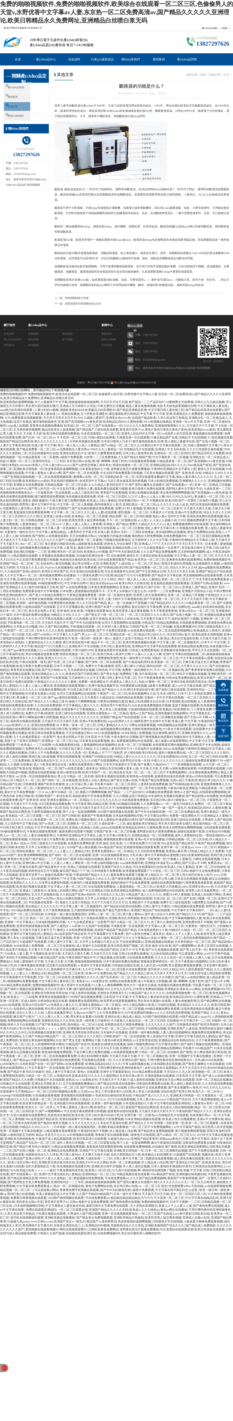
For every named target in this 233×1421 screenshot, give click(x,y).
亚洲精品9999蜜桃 (97, 1225)
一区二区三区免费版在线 (182, 811)
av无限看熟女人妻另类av (73, 449)
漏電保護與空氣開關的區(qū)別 (83, 303)
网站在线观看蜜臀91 (73, 1229)
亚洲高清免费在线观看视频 (205, 516)
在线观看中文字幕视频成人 (79, 709)
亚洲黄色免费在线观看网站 (184, 559)
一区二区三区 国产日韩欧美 (61, 815)
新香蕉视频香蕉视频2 (45, 1087)
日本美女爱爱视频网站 (103, 587)
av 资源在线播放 (68, 413)
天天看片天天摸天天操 (43, 949)
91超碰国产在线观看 (32, 941)
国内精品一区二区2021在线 (85, 1024)
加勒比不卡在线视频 (192, 437)
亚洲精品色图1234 (124, 547)
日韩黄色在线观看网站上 (209, 1166)
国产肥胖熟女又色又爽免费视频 (28, 1182)
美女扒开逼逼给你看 (184, 638)
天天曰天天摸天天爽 (58, 989)
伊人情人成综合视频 (13, 756)
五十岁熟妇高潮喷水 (201, 693)
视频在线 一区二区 (45, 768)
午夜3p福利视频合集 (104, 863)
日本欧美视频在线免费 (85, 441)
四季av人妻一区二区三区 (104, 914)
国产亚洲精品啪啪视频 (19, 476)
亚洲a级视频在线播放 (159, 941)
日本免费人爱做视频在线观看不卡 (83, 591)
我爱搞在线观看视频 (41, 772)
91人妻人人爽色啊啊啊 (107, 985)
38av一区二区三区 (31, 543)
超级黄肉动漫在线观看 (80, 630)
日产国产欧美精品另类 (51, 1024)
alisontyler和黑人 (30, 465)
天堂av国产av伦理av (38, 634)
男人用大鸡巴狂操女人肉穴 (194, 874)
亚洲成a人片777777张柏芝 (105, 752)
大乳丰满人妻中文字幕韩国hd (149, 855)
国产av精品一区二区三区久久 (120, 445)
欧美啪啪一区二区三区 (207, 1071)
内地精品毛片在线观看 (139, 449)
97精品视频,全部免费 (111, 957)
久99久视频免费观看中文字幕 (197, 520)
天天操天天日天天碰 (103, 953)
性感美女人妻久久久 (123, 681)
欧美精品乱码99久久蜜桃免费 (122, 421)
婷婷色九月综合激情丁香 (120, 543)
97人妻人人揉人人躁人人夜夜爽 (81, 524)
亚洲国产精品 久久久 (205, 1012)
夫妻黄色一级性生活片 (19, 532)
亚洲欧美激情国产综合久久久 (164, 1225)
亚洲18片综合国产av (35, 1004)
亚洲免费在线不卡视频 (197, 922)
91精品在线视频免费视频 (68, 1146)
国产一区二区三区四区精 (26, 914)
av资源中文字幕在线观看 (94, 965)
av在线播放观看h (56, 536)
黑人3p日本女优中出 (13, 488)
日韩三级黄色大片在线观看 (48, 843)
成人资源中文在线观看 (91, 945)
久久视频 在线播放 (19, 764)
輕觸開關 (33, 333)
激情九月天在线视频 (211, 469)
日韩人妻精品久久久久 (112, 725)
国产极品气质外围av (115, 910)
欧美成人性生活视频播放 (38, 1048)
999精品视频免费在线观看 (162, 1008)
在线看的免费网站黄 (52, 689)
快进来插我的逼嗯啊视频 (16, 402)
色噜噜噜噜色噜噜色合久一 (18, 492)
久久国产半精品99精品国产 (40, 1036)
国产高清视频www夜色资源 (83, 421)
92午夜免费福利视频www (142, 1012)
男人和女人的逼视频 (113, 709)
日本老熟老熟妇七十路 (94, 469)
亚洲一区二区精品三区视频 (212, 484)
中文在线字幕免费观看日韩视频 (121, 472)
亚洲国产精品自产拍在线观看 (119, 717)
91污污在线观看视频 (121, 1099)
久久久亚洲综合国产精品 (129, 1060)
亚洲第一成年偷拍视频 (31, 602)
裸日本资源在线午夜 (76, 642)
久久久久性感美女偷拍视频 (205, 449)
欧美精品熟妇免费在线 (193, 646)
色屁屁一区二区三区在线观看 (49, 1099)
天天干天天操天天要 (194, 599)
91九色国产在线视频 (95, 926)
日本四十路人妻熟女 (115, 626)
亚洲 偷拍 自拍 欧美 (70, 610)
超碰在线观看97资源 (190, 831)
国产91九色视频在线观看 (162, 949)
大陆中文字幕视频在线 (127, 599)
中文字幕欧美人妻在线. (212, 406)
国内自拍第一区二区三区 (162, 666)
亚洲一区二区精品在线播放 (214, 1079)
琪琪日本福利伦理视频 (176, 563)
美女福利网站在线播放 (171, 532)
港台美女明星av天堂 (85, 563)
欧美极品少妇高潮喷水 (100, 409)
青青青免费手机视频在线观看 (79, 1190)
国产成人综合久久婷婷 (160, 914)
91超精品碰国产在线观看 (38, 606)
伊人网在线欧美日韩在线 (140, 752)
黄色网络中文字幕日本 (66, 969)
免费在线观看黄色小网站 (85, 764)
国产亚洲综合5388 (182, 1162)
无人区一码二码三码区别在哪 (208, 756)
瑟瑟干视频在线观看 (185, 705)
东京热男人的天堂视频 (217, 1127)
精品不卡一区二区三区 (106, 642)
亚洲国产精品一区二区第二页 (19, 563)
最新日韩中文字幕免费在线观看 (107, 1205)
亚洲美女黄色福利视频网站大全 (40, 1040)
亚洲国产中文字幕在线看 (95, 1150)
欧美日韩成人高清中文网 (113, 654)
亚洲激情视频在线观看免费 (141, 847)
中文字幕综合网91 (76, 583)
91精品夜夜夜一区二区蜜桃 (40, 457)
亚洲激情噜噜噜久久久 (170, 425)
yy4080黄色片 (9, 1063)
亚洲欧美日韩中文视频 (106, 1166)
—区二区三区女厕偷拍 (60, 945)
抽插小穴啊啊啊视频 (82, 701)
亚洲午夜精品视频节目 (103, 685)
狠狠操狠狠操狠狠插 (88, 961)
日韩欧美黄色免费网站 (103, 1229)
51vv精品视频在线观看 (22, 555)
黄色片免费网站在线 (200, 532)
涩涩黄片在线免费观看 (61, 965)
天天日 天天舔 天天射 (27, 433)
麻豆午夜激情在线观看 (166, 1142)
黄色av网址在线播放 (173, 1209)
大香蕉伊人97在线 (162, 512)
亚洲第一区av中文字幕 (188, 421)
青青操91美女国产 (19, 859)
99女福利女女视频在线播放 (166, 796)
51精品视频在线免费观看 (187, 906)
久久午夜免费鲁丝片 (110, 1012)
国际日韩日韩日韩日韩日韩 (49, 729)
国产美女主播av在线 (123, 780)
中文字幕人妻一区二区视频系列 (178, 642)
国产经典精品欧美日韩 (113, 567)
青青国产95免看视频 (113, 492)
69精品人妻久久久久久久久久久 (135, 756)
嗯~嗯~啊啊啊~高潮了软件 (109, 461)
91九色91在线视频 (124, 1170)
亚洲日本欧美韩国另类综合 (189, 681)
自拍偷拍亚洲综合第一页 (92, 555)
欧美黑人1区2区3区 (13, 709)
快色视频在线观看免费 (81, 496)
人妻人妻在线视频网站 (175, 1032)
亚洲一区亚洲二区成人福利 (91, 937)
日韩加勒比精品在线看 (52, 1000)
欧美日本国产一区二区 (212, 677)
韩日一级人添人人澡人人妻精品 (78, 445)
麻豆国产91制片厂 (25, 1016)
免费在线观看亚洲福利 (41, 1209)
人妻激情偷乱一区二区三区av (38, 524)
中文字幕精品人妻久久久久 (81, 705)
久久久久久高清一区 (73, 752)
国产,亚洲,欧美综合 (208, 1162)
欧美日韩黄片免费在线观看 (147, 488)
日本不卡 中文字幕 (213, 642)
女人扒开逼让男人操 (79, 784)
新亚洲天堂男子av (132, 429)
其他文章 (18, 110)
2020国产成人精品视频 (82, 847)
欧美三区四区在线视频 (213, 945)
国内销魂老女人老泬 (107, 504)
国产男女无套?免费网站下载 (119, 673)
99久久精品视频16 (135, 1004)
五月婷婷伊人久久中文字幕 (150, 539)
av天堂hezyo (86, 1091)
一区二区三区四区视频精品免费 (208, 536)
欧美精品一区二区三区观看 (90, 516)
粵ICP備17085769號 (98, 382)
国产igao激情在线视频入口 (25, 650)
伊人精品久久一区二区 (25, 780)
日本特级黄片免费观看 (106, 870)
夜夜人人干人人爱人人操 (182, 933)
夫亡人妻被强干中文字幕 (50, 402)
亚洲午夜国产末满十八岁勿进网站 (107, 606)
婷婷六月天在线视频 (20, 1024)
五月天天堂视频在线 (70, 606)
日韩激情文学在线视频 (167, 1221)
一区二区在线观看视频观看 (54, 476)
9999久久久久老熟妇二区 (55, 1178)
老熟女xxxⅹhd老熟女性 (92, 981)
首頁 (18, 59)
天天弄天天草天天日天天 (59, 417)
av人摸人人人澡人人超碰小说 (157, 520)
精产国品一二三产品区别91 (126, 792)
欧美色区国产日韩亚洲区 (82, 673)
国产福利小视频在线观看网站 (23, 989)
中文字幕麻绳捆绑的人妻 (185, 918)
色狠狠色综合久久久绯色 (58, 1020)
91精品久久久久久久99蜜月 (156, 977)
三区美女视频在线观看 (159, 472)
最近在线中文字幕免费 (147, 606)
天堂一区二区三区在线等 (53, 977)
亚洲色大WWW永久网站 (92, 1162)
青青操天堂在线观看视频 (111, 1134)
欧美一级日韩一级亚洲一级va (91, 638)
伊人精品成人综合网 (122, 1130)
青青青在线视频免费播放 (46, 425)
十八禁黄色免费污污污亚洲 (95, 575)
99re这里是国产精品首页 (177, 843)
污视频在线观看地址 (116, 539)
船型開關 (33, 339)
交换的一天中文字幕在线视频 (163, 697)
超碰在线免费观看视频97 (202, 760)
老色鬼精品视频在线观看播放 (169, 583)
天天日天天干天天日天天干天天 (182, 543)
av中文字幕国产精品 (187, 1127)
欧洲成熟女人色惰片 (207, 630)
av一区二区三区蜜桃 (130, 528)
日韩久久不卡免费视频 (43, 752)
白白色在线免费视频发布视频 (151, 705)
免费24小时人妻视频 (128, 508)
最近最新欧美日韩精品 (124, 413)
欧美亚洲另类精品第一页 (35, 1103)
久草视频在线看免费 (189, 528)
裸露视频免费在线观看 (118, 839)
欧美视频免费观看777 (214, 705)
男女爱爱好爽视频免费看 (185, 965)
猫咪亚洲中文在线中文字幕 (152, 721)
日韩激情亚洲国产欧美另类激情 (43, 784)
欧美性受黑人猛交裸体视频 (87, 520)
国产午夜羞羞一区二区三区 (162, 599)
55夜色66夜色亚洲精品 (183, 788)
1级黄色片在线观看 (142, 1134)
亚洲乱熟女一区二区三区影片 (162, 508)
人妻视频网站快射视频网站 (99, 744)
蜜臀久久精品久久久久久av (147, 524)
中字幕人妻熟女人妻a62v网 (43, 472)
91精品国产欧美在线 (17, 768)
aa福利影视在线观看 (89, 543)
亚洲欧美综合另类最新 (124, 918)
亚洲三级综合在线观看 (70, 713)
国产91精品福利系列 (136, 662)
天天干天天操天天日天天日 (109, 902)
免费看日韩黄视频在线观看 (28, 1197)
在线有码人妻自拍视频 (55, 563)
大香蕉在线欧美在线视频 (156, 555)
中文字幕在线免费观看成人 (214, 579)
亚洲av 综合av (19, 843)
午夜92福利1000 (82, 650)
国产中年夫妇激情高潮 (124, 551)
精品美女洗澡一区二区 (128, 772)
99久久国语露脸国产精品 (195, 969)
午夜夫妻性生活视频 (110, 406)
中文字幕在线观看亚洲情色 (172, 1103)
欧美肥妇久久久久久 (23, 882)
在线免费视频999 (174, 536)
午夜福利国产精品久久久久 (91, 874)
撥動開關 (67, 333)
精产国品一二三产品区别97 (147, 402)
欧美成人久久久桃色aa (144, 1209)
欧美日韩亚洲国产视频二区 (126, 945)
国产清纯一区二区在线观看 (81, 472)
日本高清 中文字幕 (97, 736)
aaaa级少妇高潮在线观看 (16, 409)
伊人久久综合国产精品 (91, 602)
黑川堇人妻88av (133, 914)
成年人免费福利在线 (188, 835)
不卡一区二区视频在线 (121, 520)
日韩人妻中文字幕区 (156, 906)
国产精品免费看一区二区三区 (35, 449)
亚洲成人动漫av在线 (56, 516)
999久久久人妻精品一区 (107, 449)
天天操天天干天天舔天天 (16, 539)
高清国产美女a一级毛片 (69, 1221)
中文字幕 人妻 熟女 (63, 547)
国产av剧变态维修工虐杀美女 (91, 465)
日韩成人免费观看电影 (144, 650)
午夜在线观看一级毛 (32, 662)
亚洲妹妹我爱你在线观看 (111, 650)
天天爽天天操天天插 (95, 1154)
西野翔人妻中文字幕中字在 (184, 488)
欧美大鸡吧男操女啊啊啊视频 (182, 827)
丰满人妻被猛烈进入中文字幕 (55, 1193)
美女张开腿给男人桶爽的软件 (140, 1233)
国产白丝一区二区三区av (38, 437)
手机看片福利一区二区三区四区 (115, 784)
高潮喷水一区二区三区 (82, 823)
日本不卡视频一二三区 (69, 666)
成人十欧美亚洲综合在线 (50, 764)
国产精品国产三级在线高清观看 (97, 429)
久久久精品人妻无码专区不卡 (107, 484)
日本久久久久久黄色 (50, 630)
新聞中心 (107, 325)
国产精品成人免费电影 (200, 1225)
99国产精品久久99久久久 (93, 878)
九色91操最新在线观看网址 (28, 1115)
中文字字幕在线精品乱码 (50, 827)
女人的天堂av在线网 (153, 965)
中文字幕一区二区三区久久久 (70, 512)
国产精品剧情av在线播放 (202, 796)
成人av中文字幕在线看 (187, 685)
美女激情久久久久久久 (22, 618)
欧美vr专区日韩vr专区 (22, 1162)
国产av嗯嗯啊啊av (184, 945)
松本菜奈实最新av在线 (40, 693)
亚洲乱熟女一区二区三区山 (141, 504)
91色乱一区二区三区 (166, 870)
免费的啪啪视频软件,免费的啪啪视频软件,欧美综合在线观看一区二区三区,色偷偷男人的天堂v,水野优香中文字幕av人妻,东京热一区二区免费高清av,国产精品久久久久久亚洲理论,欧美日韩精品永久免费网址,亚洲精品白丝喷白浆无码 (116, 12)
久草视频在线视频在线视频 (57, 555)
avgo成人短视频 (17, 425)
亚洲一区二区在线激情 (211, 866)
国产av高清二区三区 (52, 823)
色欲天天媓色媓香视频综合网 (176, 406)
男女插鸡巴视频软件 (64, 480)
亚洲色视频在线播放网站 (171, 713)
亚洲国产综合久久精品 (116, 866)
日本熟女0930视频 (25, 626)
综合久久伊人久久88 (217, 512)
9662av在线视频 (173, 748)
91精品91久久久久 (16, 1099)
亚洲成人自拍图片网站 (63, 890)
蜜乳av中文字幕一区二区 (16, 788)
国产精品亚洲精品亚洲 (131, 409)
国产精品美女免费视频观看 (156, 1130)
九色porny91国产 (84, 1012)
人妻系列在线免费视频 (153, 784)
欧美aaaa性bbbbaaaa (85, 788)
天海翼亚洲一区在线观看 (132, 437)
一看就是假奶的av (215, 835)
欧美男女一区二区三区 (150, 559)
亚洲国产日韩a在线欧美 (206, 583)
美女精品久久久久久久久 (20, 689)
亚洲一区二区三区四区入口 (115, 496)
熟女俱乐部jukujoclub (104, 583)
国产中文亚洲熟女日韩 (151, 571)
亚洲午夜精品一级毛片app (205, 725)
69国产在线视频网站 (104, 760)
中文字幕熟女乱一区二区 (206, 713)
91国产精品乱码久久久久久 (166, 602)
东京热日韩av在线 (79, 461)
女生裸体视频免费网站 (204, 772)
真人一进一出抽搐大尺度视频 (127, 602)
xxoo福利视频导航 (132, 863)
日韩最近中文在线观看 (49, 1079)
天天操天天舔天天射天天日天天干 (92, 807)
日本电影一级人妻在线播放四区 (66, 914)
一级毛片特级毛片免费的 (186, 803)
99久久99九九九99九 (179, 496)
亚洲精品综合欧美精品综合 (176, 1040)
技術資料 (74, 59)
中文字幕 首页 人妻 (98, 599)
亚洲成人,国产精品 (194, 587)
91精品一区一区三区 (38, 1075)
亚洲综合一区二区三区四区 (172, 453)
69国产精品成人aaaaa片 (194, 1016)
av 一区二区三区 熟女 (146, 563)
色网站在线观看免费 (122, 981)
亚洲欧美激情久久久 (195, 733)
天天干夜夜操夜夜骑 (163, 610)
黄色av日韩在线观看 (199, 776)
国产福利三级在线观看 (170, 689)
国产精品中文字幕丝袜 (167, 575)
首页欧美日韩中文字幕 (197, 547)
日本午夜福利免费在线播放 (31, 614)
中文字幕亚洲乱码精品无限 (90, 803)
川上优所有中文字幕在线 (20, 823)
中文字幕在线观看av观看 (55, 618)
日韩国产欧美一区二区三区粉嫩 (151, 626)
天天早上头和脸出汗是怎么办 (126, 591)
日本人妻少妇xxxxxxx (56, 465)
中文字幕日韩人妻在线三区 (166, 409)
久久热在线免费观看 (47, 705)
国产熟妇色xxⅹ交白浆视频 (28, 878)
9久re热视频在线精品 (157, 421)
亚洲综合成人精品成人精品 (123, 1016)
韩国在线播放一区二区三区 (131, 465)
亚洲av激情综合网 (69, 772)
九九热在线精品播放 (163, 953)
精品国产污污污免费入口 (50, 646)
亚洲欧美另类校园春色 (19, 1138)
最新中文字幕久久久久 (119, 859)
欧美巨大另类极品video (172, 886)
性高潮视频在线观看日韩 (44, 1032)
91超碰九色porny (21, 807)
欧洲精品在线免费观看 (63, 1150)
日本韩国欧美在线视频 (181, 701)
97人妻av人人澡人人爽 (150, 496)
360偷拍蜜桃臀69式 (50, 583)
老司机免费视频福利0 (197, 937)
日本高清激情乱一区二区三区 (100, 433)
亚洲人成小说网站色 (176, 606)
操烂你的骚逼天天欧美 (43, 587)
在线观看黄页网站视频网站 (171, 744)
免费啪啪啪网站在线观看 (23, 1020)
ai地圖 (224, 28)
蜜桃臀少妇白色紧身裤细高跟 (189, 855)
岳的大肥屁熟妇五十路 (125, 1154)
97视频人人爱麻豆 (179, 859)
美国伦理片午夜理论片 (115, 705)
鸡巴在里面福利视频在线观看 (209, 504)
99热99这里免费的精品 (181, 677)
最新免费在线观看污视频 (110, 488)
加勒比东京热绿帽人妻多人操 (118, 768)
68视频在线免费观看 (159, 792)
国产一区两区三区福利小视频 (198, 500)
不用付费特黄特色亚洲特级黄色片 (47, 638)
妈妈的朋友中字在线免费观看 (92, 796)
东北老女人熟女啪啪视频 (176, 1107)
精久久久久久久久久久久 (51, 441)
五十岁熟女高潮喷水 (94, 413)
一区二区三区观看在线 (100, 1142)
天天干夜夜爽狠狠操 (56, 910)
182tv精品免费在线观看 (25, 910)
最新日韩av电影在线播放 (86, 859)
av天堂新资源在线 (145, 1040)
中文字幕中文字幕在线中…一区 (192, 910)
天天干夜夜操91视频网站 (191, 961)
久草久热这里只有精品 (172, 417)
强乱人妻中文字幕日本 (160, 528)
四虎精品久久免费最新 (188, 413)
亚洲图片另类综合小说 (197, 591)
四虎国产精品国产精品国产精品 (115, 930)
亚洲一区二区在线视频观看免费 (55, 1056)
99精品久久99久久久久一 (67, 614)
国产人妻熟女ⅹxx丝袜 (66, 926)
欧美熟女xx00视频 (96, 551)
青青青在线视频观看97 (54, 996)
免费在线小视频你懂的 (81, 819)
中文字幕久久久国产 (59, 579)
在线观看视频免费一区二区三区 (187, 993)
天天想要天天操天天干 (155, 618)
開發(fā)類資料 (22, 121)
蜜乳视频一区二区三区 (133, 512)
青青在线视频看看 (69, 756)
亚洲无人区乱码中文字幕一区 (140, 433)
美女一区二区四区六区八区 (188, 1193)
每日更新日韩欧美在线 (60, 543)
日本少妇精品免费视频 (163, 480)
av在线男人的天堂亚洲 (176, 433)
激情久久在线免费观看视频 (75, 930)
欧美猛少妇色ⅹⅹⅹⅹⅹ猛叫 (46, 1028)
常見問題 (106, 345)
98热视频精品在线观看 (69, 599)
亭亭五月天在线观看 (205, 650)
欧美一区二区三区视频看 (134, 744)
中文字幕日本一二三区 (195, 1020)
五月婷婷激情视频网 (26, 429)
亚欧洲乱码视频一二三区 (29, 551)
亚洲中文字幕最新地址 (115, 1071)
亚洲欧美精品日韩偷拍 (129, 1217)
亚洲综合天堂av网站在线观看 (175, 1079)
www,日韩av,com (41, 1221)
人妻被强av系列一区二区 (207, 1103)
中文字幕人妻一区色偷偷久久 (61, 528)
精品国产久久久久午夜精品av (130, 937)
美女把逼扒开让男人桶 (158, 878)
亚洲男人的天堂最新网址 (149, 595)
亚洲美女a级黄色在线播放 (108, 1044)
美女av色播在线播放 (69, 898)
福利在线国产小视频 (185, 618)
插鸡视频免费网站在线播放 (57, 575)
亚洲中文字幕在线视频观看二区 (184, 654)
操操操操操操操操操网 (84, 402)
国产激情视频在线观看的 (155, 736)
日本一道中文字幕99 (127, 1193)
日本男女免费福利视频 (54, 882)
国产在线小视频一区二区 (212, 441)
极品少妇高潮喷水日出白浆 (147, 701)
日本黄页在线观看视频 (94, 740)
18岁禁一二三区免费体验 (100, 457)
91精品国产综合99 (78, 1044)
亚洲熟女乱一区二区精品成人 (208, 417)
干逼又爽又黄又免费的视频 (67, 500)
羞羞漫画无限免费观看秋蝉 (31, 512)
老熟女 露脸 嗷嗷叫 (35, 500)
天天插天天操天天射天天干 (37, 930)
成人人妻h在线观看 (104, 512)
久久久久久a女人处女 (174, 504)
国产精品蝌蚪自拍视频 (215, 1000)
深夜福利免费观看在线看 (16, 705)
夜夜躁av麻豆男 (176, 851)
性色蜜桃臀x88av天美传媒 (186, 1186)
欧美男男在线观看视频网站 (118, 1000)
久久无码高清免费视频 (150, 851)
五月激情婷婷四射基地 (86, 910)
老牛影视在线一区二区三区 (157, 673)
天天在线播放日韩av (82, 536)
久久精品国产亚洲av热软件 (22, 571)
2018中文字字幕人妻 (92, 1008)
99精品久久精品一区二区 (185, 930)
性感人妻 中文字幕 (43, 445)
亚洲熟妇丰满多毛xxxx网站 (163, 863)
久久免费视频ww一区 (155, 803)
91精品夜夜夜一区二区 (172, 461)
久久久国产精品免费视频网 (159, 551)
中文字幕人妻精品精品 (51, 532)
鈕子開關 (67, 339)
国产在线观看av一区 (108, 425)
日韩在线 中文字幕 (108, 669)
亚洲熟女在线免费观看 (28, 484)
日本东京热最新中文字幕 (119, 764)
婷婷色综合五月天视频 (43, 870)
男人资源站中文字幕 (160, 1036)
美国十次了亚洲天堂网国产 (52, 508)
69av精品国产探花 (199, 465)
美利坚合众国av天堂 (29, 1201)
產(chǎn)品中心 (46, 59)
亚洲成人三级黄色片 (133, 587)
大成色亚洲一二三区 (217, 488)
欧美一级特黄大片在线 (135, 658)
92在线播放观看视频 (141, 461)
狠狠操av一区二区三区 (190, 799)
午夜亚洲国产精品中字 (81, 957)
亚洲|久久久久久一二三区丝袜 (64, 658)
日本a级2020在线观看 (208, 1060)
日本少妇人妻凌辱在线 (138, 453)
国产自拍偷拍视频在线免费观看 (93, 508)
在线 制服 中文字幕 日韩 (193, 1170)
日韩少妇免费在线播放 (134, 953)
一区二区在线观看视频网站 (174, 630)
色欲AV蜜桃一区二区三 (15, 461)
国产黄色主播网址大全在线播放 (203, 1063)
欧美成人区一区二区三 (79, 425)
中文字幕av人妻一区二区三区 (193, 555)
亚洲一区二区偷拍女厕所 (115, 595)
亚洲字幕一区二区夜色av (177, 847)
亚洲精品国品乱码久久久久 (168, 465)
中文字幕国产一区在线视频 (46, 1067)
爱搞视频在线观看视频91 (70, 685)
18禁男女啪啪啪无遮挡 (112, 701)
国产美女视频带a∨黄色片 (185, 1087)
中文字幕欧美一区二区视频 (170, 457)
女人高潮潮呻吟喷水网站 (214, 701)
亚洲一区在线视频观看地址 (38, 776)
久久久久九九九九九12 (75, 760)
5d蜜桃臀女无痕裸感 (179, 402)
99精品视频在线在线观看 (133, 1174)
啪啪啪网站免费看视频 (22, 981)
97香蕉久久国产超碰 (50, 1233)
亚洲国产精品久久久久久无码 (108, 1209)
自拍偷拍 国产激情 (31, 536)
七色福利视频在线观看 (143, 709)
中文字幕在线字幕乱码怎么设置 (176, 1190)
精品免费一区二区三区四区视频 (130, 516)
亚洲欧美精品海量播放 (113, 1127)
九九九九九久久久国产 (49, 539)
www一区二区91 (205, 847)
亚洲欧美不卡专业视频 (84, 646)
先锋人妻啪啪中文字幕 (203, 445)
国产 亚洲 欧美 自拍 (188, 472)
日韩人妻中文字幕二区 (121, 677)
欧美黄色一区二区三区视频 (126, 1008)
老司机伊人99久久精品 (163, 969)
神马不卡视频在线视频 (191, 673)
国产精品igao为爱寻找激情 (31, 1060)
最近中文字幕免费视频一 (20, 792)
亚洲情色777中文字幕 (61, 878)
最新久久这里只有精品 (128, 638)
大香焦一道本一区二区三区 (78, 725)
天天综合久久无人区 (29, 567)
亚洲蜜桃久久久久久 (192, 480)
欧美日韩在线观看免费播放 (61, 433)
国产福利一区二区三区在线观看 (70, 855)
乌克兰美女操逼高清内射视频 (127, 480)
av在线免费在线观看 (141, 630)
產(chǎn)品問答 (187, 59)
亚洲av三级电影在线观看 (83, 866)
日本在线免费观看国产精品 (115, 559)
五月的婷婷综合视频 (81, 669)
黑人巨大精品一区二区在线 (75, 776)
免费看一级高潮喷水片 (137, 669)
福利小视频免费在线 (171, 752)
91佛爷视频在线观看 (138, 898)
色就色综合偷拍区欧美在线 (78, 559)
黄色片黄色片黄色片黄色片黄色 (166, 429)
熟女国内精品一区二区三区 (211, 823)
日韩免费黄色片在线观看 (98, 528)
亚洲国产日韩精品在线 (97, 756)
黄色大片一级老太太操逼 (140, 985)
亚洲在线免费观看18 (44, 725)
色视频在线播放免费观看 (174, 985)
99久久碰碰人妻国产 (91, 417)
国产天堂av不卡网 (196, 717)
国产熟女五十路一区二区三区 (105, 614)
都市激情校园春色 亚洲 (48, 421)
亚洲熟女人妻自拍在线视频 (84, 839)
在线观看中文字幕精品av (209, 729)
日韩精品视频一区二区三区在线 (66, 484)
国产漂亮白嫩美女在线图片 (147, 484)
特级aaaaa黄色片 (170, 1138)
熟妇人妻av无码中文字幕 (169, 516)
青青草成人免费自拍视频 (43, 709)
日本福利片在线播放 (148, 748)
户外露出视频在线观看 (51, 1213)
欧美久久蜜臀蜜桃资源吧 (104, 453)
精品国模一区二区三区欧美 (66, 973)
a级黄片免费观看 (71, 457)
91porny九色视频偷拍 (59, 567)
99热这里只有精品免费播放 (160, 622)
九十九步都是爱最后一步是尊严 (159, 547)
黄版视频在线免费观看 (208, 433)
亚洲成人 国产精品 (115, 524)
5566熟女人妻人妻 (16, 953)
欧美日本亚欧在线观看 (209, 1229)
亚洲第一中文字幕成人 (19, 922)
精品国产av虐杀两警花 (101, 1221)
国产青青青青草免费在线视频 (204, 669)
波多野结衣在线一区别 (135, 760)
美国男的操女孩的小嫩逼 (215, 1028)
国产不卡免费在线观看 (111, 630)
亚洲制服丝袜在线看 (80, 1028)
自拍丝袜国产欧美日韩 (176, 1091)
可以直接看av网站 (190, 953)
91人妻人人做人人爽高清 (35, 685)
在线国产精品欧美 (144, 417)
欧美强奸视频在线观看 (31, 886)
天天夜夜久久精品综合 (99, 697)
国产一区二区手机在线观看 (148, 788)
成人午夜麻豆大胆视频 (153, 981)
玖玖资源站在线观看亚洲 (86, 571)
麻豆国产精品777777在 (75, 870)
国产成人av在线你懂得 (190, 977)
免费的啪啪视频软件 (217, 559)
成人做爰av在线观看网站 (171, 740)
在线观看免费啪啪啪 (193, 622)
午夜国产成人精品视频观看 (54, 1138)
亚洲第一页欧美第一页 (151, 859)
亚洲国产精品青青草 (144, 1138)
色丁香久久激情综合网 (166, 922)
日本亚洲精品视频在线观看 (143, 1119)
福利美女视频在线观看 (25, 721)
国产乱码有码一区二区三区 (118, 977)
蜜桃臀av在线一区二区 (88, 476)
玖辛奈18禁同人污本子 (116, 441)
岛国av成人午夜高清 (183, 780)
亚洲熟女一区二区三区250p (60, 740)
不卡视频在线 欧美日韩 (161, 500)
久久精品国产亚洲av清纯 (23, 1158)
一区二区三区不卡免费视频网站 (166, 772)
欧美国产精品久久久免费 (16, 1079)
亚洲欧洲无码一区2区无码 (65, 551)
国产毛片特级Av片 (54, 669)
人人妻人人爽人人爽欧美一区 (70, 863)
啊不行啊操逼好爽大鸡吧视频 (38, 717)
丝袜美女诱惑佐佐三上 (69, 1225)
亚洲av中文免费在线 (188, 512)
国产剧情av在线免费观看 (67, 1063)
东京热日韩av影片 (179, 634)
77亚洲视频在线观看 (187, 764)
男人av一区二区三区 (95, 634)
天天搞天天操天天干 (55, 622)
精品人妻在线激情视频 (141, 406)
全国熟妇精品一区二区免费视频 (152, 835)
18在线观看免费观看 (216, 827)
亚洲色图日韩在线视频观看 (72, 1103)
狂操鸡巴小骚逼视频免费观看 (89, 882)
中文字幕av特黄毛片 (116, 835)
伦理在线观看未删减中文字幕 (155, 476)
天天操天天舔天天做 (213, 638)
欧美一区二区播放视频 (125, 1162)
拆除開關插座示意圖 (77, 298)
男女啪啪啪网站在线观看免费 (202, 575)
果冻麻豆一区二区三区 (209, 496)
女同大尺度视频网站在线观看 (121, 622)
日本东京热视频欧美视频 (191, 878)
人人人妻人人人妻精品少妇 (72, 851)
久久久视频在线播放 (13, 752)
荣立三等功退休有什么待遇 (113, 1091)
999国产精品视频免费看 (86, 996)
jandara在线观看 (110, 827)
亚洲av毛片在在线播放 (150, 839)
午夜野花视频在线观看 (46, 811)
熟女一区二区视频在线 (69, 1186)
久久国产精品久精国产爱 (134, 457)
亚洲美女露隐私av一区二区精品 (108, 713)
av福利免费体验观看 (182, 768)
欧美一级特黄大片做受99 (92, 1020)
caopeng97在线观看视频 (15, 1095)
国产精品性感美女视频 (52, 1123)
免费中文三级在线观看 (175, 902)
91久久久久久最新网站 (139, 425)
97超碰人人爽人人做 (196, 957)
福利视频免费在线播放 (34, 547)
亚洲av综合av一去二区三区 (196, 610)
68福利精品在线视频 (129, 697)
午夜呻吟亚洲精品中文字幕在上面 (173, 469)
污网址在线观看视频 (142, 725)
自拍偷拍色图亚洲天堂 (81, 1233)
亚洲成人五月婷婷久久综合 (78, 406)
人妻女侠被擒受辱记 (41, 835)
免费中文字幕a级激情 (99, 666)
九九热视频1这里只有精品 (90, 618)
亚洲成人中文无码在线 (170, 449)
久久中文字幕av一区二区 (21, 575)
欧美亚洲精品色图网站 (126, 890)
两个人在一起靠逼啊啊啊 (79, 811)
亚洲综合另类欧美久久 (112, 993)
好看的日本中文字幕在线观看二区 (163, 445)
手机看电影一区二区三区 (23, 622)
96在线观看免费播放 (135, 799)
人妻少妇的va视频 (46, 409)
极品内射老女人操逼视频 (58, 429)
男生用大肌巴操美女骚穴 (41, 406)
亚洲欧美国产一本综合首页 (53, 796)
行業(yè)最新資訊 (102, 59)
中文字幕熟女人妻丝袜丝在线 (148, 996)
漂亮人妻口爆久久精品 (130, 666)
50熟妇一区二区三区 (165, 658)
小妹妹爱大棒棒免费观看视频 (203, 1221)
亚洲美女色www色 (118, 417)
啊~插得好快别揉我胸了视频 (156, 1170)
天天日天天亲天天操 (180, 571)
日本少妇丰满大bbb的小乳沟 (104, 1115)
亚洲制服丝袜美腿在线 (175, 650)
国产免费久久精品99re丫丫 (155, 764)
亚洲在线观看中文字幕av (75, 1119)
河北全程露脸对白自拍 (43, 453)
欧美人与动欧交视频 (161, 1004)
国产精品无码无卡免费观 (208, 453)
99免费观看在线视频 (61, 602)
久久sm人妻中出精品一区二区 (58, 792)
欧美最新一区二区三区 (166, 662)
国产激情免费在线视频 (127, 878)
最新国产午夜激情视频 (96, 815)
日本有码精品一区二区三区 (193, 941)
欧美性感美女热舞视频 (207, 634)
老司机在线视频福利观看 (26, 1217)
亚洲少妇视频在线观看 (144, 492)
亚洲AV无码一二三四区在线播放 (132, 532)
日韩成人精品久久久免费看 (206, 851)
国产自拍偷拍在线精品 (81, 1067)
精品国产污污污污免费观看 (132, 575)
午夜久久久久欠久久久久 (167, 760)
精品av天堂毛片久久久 (51, 1134)
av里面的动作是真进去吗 (70, 1075)
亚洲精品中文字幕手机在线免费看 (154, 646)
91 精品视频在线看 (220, 437)
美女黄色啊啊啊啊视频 (175, 492)
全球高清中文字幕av (92, 480)
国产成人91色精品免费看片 (47, 595)
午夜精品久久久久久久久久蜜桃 (55, 681)
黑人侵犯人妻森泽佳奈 (180, 441)
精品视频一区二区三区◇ (16, 1190)
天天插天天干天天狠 (200, 425)
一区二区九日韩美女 (202, 1182)
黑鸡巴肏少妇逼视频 (41, 756)
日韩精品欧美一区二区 (119, 476)
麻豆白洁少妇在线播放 (114, 788)
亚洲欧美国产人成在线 (115, 563)
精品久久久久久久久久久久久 (79, 717)
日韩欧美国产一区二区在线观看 (124, 1036)
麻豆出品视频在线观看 (25, 1052)
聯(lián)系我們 (130, 59)
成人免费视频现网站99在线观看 (187, 524)
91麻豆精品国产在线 (164, 437)
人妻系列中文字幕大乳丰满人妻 (88, 532)
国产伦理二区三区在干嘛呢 (66, 662)
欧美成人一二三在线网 (36, 744)
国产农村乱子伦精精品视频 (18, 957)
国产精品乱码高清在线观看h (204, 409)
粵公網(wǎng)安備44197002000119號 (134, 382)
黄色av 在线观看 (88, 1071)
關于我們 (9, 325)
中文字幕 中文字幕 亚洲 (156, 413)
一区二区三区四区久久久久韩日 (21, 516)
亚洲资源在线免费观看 (65, 1060)
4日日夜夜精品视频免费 (54, 803)
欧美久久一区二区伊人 (207, 1091)
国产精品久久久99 (114, 689)
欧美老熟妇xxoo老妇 (201, 429)
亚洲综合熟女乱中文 (73, 453)
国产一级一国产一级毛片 (170, 807)
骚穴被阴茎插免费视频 (49, 496)
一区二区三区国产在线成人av (158, 1213)
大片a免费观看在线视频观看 (23, 417)
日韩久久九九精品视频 (209, 402)
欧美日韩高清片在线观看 (89, 1138)
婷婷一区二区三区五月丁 (178, 579)
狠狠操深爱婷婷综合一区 (157, 961)
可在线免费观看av (132, 941)
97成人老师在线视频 (82, 993)
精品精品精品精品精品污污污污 (131, 1197)
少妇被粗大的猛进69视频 (114, 536)
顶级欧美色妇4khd (72, 409)
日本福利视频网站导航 (128, 815)
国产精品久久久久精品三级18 (47, 701)
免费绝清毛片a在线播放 (41, 748)
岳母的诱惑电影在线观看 (197, 1008)
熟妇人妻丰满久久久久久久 (194, 476)
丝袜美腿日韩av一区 (131, 500)
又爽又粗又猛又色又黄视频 (200, 662)
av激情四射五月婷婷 (20, 1134)
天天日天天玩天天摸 (113, 402)
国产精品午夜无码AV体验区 (25, 1071)
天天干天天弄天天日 (192, 1067)
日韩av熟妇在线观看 (101, 437)
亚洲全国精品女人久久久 (47, 673)
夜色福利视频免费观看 (57, 1052)
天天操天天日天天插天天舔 (60, 721)
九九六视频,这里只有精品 (130, 796)
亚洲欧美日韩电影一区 (28, 469)
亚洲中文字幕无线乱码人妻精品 (31, 933)
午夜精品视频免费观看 (82, 595)
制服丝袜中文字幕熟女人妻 (192, 736)
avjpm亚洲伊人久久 (120, 721)
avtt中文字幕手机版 (216, 953)
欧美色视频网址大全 (142, 693)
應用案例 (159, 59)
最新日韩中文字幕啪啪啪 (94, 547)
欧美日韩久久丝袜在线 (134, 583)
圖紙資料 (106, 333)
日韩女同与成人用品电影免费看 (209, 973)
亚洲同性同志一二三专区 (48, 461)
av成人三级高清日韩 (85, 492)
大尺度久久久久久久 (194, 666)
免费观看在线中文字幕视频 (40, 591)
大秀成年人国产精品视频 (83, 1213)
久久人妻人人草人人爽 (54, 1016)
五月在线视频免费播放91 (76, 949)
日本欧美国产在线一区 (34, 1063)
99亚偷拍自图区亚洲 (125, 965)
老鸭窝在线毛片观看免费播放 (130, 469)
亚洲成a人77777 (148, 543)
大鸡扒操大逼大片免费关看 (46, 839)
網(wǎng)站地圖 (209, 28)
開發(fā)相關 (108, 339)
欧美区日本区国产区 (55, 571)
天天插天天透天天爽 (75, 953)
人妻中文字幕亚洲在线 (15, 445)
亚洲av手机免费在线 (92, 721)
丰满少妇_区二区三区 (167, 898)
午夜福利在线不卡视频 (93, 1130)
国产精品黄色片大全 (52, 866)
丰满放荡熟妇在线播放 (160, 1075)
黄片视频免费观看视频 (190, 1130)
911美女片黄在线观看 (177, 729)
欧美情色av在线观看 (139, 776)
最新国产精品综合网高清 (16, 441)
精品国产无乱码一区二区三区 (35, 1142)
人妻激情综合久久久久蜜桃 (43, 642)
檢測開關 (33, 345)
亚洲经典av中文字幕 (35, 863)
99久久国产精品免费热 (54, 626)
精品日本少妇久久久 (151, 634)
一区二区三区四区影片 (22, 1111)
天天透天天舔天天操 (197, 508)
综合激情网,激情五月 (124, 555)
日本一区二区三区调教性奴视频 (162, 717)
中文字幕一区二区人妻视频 (75, 504)
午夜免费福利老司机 (70, 1170)
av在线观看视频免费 (124, 1052)
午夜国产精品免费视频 (154, 780)
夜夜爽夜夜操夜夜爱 (199, 882)
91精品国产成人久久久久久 (144, 894)
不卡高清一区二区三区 (72, 437)
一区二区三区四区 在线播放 (160, 1020)
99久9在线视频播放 (107, 733)
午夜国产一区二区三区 (19, 630)
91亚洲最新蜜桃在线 (65, 744)
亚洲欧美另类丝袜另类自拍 (49, 993)
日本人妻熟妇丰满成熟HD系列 (117, 819)
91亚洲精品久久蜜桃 (214, 815)
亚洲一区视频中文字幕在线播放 (190, 1056)
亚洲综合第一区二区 (123, 634)
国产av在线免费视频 (73, 587)
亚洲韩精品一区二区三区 (98, 1174)
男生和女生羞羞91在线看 (154, 1000)
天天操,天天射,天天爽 (154, 768)
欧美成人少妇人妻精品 (102, 500)
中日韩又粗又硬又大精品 (83, 689)
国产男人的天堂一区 (41, 488)
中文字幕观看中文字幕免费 (106, 933)
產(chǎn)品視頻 (22, 88)
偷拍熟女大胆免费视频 (147, 536)
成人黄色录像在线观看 (189, 1158)
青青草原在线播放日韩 (25, 669)
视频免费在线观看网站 (84, 1000)
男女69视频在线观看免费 (41, 654)
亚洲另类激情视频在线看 (139, 642)
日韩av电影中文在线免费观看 (200, 870)
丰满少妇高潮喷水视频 (25, 528)
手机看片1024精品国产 (197, 1048)
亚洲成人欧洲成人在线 (84, 827)
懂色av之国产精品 (142, 713)
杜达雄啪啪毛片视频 (206, 563)
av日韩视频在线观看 (57, 650)
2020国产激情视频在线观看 (115, 811)
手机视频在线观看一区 (85, 626)
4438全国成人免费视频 (136, 733)
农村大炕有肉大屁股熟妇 (161, 1067)
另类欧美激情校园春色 (147, 729)
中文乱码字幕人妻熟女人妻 (75, 488)
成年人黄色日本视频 (70, 1142)
